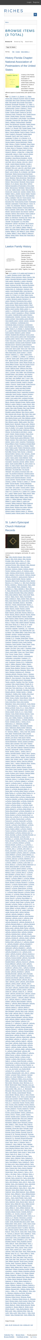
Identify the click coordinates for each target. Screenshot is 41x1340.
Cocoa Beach (14, 118)
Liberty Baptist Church (21, 396)
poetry (17, 442)
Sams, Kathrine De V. (11, 1186)
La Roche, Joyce (22, 850)
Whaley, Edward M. (11, 1275)
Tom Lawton (16, 487)
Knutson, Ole (26, 775)
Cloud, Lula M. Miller (11, 652)
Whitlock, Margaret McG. (12, 1289)
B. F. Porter (13, 295)
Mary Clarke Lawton (11, 410)
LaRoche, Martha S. (24, 1007)
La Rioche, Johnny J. (11, 779)
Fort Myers (24, 130)
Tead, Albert (19, 1257)
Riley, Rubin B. (28, 1124)
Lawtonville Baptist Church (13, 392)
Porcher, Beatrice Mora (15, 1106)
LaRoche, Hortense (22, 975)
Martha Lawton (30, 402)
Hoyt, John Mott (12, 747)
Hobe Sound (22, 150)
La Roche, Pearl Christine (12, 880)
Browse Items (20, 1335)
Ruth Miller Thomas (11, 452)
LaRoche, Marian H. (15, 999)
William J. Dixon (16, 233)
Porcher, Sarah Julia (25, 1110)
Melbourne (8, 180)
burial (30, 624)
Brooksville (15, 104)
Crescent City (16, 120)
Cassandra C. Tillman (22, 313)
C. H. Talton (29, 104)
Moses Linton (25, 424)
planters (7, 442)
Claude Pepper (14, 116)
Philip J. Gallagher (10, 198)
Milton (24, 180)
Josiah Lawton (9, 386)
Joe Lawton (29, 370)
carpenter (15, 628)
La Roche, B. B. (13, 785)
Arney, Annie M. (19, 575)
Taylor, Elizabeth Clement (24, 1241)
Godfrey (7, 346)
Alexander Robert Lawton (21, 283)
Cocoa (7, 118)
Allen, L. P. (23, 561)
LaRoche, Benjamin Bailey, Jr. (14, 924)
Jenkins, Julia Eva (10, 761)
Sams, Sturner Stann (22, 1202)
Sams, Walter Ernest (11, 1206)
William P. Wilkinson (27, 233)
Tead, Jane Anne (21, 1259)
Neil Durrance (14, 188)
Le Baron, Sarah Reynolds (18, 1061)
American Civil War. (15, 285)
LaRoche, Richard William (25, 1031)
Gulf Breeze (17, 146)
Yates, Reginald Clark (16, 1315)
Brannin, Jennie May (15, 612)
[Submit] (35, 14)
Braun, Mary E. (14, 620)
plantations (31, 440)
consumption (17, 658)
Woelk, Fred (8, 1303)
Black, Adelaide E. (22, 587)
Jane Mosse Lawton (11, 366)
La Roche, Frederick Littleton (18, 831)
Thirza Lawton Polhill (17, 475)
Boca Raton (28, 102)
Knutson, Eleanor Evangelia (13, 775)
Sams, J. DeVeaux (22, 1174)
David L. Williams (10, 122)
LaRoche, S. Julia (27, 1039)
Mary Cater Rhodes (28, 408)
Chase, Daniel (26, 644)
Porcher (22, 1102)
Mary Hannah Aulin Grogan (13, 414)
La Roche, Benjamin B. (25, 785)
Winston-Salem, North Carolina (18, 1301)
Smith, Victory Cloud (29, 1223)
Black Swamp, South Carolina (25, 307)
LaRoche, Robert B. (21, 1033)
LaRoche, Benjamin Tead (19, 926)
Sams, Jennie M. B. (17, 1178)
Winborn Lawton (10, 511)
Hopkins (29, 743)
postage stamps (22, 199)
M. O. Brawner (23, 172)
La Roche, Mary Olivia (19, 876)
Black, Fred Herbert (25, 597)
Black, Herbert (21, 599)
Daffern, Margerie (16, 664)
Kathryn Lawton (9, 388)
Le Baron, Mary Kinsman (18, 1059)
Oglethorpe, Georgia (29, 430)
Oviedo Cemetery (20, 434)
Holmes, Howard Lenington (25, 741)
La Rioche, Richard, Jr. (24, 779)
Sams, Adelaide (27, 1144)
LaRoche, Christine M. (11, 938)
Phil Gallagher (30, 196)
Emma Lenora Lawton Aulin (18, 337)
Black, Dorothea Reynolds (27, 591)
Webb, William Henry (17, 1267)
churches (23, 317)
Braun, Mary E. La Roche (27, 620)
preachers (23, 442)
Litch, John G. (25, 1073)
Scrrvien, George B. (20, 1214)
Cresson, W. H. (20, 662)
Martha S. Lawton (10, 404)
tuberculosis (28, 1265)
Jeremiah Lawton (20, 370)
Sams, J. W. (20, 1176)
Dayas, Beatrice (15, 668)
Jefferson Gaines (19, 156)
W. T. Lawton (9, 493)
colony (7, 323)
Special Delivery (16, 215)
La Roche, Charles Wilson (13, 803)
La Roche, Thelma (16, 904)
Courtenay (12, 662)
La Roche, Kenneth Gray (27, 860)
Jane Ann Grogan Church (26, 364)
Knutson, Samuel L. (22, 777)
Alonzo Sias (8, 98)
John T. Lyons (26, 378)
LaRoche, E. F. (18, 942)
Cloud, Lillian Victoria (28, 650)
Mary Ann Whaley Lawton (20, 406)
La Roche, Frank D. (20, 823)
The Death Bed (16, 469)
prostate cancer (15, 1116)
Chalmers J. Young (25, 108)
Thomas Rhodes (14, 483)
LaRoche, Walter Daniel (14, 1051)
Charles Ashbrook (20, 110)
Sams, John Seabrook (17, 1184)
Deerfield (28, 122)
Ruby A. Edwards (10, 209)
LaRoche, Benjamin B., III (26, 922)
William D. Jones (24, 231)
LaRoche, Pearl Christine (12, 1021)
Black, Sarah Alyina (23, 600)
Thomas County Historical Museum (15, 477)
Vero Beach (21, 223)
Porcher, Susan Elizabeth (12, 1112)
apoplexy (12, 575)
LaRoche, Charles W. (17, 936)
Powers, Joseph (20, 1114)
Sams (11, 1142)
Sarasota (8, 213)
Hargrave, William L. (18, 729)
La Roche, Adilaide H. (20, 781)
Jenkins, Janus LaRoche (28, 757)
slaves (7, 463)
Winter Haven (15, 235)
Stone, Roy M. (15, 1231)
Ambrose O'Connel (18, 98)
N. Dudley (12, 428)
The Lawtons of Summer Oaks (21, 471)
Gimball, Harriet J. (21, 692)
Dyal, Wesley (26, 678)
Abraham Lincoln (17, 275)
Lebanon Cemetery (27, 394)
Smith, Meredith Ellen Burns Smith (20, 1222)
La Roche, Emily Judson (25, 813)
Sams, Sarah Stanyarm (28, 1200)
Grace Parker (31, 144)
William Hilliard (14, 497)
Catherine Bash (9, 108)
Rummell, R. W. (9, 1134)
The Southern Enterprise (16, 473)
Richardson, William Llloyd (13, 1122)
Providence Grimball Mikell (27, 444)
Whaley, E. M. (20, 1273)
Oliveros (7, 432)
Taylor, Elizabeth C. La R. (20, 1239)
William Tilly (23, 505)
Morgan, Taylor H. (20, 1095)
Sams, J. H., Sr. (11, 1176)
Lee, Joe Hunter (13, 1069)
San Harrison (24, 211)
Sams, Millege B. (16, 1194)
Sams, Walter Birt (16, 1204)
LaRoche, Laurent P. (28, 995)
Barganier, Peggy (25, 581)
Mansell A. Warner (22, 176)
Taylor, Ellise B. (9, 1243)
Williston (7, 235)
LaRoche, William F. (22, 1053)
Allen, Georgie (15, 561)
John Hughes (28, 374)
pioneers (12, 440)
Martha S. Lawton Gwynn (23, 404)
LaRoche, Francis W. (22, 962)
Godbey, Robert (10, 696)
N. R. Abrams (15, 184)
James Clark (15, 358)
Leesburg (16, 170)
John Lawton (9, 376)
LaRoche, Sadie (10, 1041)
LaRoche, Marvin (22, 1009)
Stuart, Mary (23, 1231)
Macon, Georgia (10, 402)
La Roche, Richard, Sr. (19, 886)
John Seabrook (27, 376)
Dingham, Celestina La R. (16, 672)
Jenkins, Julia (9, 759)
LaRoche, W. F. (9, 1049)
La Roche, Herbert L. (21, 841)
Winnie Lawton (20, 513)
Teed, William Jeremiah (12, 1261)
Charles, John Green (18, 640)
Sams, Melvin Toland (18, 1190)
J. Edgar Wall (29, 152)
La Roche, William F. (21, 908)
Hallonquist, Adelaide (22, 724)
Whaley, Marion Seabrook (14, 1279)
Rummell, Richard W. (21, 1134)
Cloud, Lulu (21, 652)
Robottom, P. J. (9, 1126)
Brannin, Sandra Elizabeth (26, 618)
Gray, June (8, 718)
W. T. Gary (12, 227)
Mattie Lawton (23, 422)
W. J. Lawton (23, 491)
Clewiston (28, 116)
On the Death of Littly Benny (19, 432)
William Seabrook (17, 503)
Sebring (13, 213)
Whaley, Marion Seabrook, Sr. (22, 1281)
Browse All (8, 41)
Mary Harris (25, 414)
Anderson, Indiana (17, 569)
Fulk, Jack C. (11, 690)
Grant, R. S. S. (19, 712)
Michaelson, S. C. (15, 1087)
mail (29, 172)
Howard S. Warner (10, 152)
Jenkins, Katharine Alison (22, 763)
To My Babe (19, 485)
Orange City (8, 192)
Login (29, 2)
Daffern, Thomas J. (21, 666)
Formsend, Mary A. (10, 686)
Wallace (7, 1267)
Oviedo (12, 434)
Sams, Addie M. (17, 1144)
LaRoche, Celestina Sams (13, 934)
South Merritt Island (11, 1225)
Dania (30, 120)
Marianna (12, 178)
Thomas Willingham (25, 483)
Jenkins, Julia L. (10, 763)
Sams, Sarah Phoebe (17, 1198)
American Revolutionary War (13, 287)
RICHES (14, 11)
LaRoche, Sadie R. (20, 1041)
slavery (32, 462)
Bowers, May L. (14, 606)
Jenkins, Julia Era (29, 759)
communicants (28, 656)
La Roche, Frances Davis (17, 819)
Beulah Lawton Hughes (21, 303)
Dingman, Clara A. (22, 674)
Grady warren (9, 146)
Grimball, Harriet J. (15, 722)
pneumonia (16, 1102)
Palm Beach (8, 1100)
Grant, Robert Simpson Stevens (20, 714)
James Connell (24, 358)
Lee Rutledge (9, 170)
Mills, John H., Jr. (19, 1089)
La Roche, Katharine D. (24, 858)
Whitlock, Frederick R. (28, 1287)
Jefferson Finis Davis (26, 368)
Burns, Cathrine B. (10, 626)
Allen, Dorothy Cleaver (15, 557)
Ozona (23, 194)
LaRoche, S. (17, 1039)
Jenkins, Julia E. (18, 759)
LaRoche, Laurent (30, 993)
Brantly (7, 620)
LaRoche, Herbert (10, 975)
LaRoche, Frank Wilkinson (19, 966)
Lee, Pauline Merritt (24, 1069)
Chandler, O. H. (9, 638)
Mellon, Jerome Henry (11, 1081)
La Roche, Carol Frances (22, 795)
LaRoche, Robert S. (20, 1035)
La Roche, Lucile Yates (23, 862)
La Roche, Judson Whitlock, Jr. (25, 854)
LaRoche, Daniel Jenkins (18, 940)
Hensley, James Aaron (11, 735)
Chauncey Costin (10, 114)
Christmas (19, 114)
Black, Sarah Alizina (11, 600)
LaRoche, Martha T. (11, 1009)
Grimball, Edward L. (15, 720)
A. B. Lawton (12, 273)
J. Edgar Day (20, 152)
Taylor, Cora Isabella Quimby (21, 1237)
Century (17, 108)
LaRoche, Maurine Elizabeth (13, 1017)
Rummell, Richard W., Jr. (21, 1136)
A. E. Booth (12, 96)
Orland (21, 1098)
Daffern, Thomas (10, 666)
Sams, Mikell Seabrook (18, 1192)
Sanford (31, 211)
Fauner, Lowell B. (10, 682)
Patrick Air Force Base (27, 1100)
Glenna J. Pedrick (14, 144)
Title (13, 52)
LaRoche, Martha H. (11, 1007)
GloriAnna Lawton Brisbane (24, 344)
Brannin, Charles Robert (18, 610)
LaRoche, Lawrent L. (11, 997)
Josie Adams (18, 386)
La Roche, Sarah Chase (17, 902)
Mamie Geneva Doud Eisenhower (22, 174)
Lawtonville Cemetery (28, 392)
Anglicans (26, 289)
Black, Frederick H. (10, 599)
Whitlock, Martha (25, 1289)
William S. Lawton (10, 501)
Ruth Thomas (21, 452)
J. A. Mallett (21, 356)
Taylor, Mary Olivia (16, 1251)
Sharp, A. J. (31, 1216)
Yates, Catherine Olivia (19, 1311)
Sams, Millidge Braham (28, 1194)
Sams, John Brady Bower (12, 1180)
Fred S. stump (24, 136)
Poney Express (27, 198)
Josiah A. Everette (27, 382)
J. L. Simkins (29, 356)
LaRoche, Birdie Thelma (21, 928)
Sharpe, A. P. (9, 1218)
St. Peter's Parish (15, 465)
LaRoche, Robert (10, 1033)
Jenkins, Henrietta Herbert (13, 753)
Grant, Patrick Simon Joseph (15, 710)
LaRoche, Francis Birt (28, 958)
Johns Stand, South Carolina (13, 769)
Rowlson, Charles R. (26, 1130)
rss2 (31, 1325)
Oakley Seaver (16, 190)
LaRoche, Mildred (14, 1019)
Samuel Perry (9, 456)
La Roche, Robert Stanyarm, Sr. (23, 894)
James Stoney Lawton (25, 360)
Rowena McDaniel (28, 207)
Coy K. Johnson (13, 327)
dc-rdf (10, 1325)
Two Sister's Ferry (15, 489)
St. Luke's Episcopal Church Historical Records (17, 526)
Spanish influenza (22, 1225)
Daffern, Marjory (26, 664)
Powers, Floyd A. (10, 1114)
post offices (13, 199)
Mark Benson (31, 178)
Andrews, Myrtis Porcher (17, 573)
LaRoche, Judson (21, 989)
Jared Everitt (21, 366)
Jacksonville (8, 154)
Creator (18, 52)
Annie (7, 575)
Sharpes (16, 1218)
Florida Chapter (26, 128)
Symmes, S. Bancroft (13, 1233)
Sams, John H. (23, 1182)
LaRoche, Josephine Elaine (21, 987)
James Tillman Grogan (11, 362)
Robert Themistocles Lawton (26, 448)
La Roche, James (16, 847)
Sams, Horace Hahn (22, 1170)
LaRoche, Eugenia (15, 954)
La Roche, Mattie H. (17, 878)
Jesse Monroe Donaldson (19, 158)
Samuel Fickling (10, 454)
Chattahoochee (9, 317)
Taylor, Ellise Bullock (21, 1243)
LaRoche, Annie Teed (15, 920)
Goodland (23, 144)
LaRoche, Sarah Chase (20, 1043)
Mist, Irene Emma (28, 1091)
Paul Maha (11, 196)
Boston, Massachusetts (19, 604)
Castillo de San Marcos (28, 106)
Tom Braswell (15, 221)
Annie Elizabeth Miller (16, 291)
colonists (32, 321)
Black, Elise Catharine (26, 593)
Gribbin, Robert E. (17, 718)
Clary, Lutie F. (21, 648)
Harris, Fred (23, 731)
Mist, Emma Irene (17, 1091)
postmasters (14, 203)
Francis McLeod (29, 338)
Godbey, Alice (17, 694)
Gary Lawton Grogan (29, 340)
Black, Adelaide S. (19, 589)
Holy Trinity (23, 743)
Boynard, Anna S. (24, 606)
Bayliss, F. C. (18, 583)
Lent (28, 1071)
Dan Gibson (24, 120)
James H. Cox (9, 156)
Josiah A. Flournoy (10, 384)
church (15, 646)
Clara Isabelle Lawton (11, 321)
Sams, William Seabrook (23, 1208)
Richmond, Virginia (26, 1122)
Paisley (28, 194)
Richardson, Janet (25, 1120)
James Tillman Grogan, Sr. (27, 362)
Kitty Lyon (14, 168)
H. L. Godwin (25, 146)
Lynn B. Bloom (14, 172)
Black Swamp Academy (22, 305)
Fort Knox (20, 686)
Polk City (19, 198)
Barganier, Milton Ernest (12, 581)
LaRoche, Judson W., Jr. (19, 991)
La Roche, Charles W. (27, 801)
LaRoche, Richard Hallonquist (23, 1027)
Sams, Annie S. (22, 1152)
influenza (8, 749)
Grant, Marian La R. (25, 706)
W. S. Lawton (31, 491)
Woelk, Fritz (30, 1303)
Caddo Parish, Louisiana (27, 311)
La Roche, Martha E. (21, 870)
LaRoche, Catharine (17, 930)
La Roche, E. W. (27, 807)
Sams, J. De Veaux (11, 1174)
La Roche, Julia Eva (11, 858)
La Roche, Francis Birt (19, 821)
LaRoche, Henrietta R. (17, 972)
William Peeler (27, 499)
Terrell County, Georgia (26, 1261)
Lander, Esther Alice (28, 910)
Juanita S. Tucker (15, 166)
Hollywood (29, 150)
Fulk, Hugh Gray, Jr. (18, 688)
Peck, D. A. (8, 1102)
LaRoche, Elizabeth (13, 944)
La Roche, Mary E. (20, 872)
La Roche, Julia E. (29, 856)
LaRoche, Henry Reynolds (24, 973)
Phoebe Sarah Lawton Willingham (20, 438)
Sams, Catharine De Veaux (20, 1156)
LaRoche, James (14, 981)
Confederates (28, 325)
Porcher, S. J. (14, 1110)
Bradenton (8, 104)
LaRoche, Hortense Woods (13, 979)
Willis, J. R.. (14, 1291)
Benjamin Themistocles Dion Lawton (20, 301)
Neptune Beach (29, 188)
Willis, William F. (23, 1291)
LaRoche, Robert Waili (22, 1037)
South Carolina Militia (16, 463)
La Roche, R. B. (25, 880)
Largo (33, 168)
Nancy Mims (23, 184)
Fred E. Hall (15, 136)
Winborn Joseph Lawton (23, 509)
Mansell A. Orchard (11, 176)
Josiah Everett (21, 384)
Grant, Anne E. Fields (25, 700)
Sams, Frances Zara (11, 1168)
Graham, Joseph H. (13, 700)
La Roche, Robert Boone (19, 888)
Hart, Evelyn (31, 731)
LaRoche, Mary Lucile (21, 1011)
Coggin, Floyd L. (18, 654)
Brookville (22, 104)
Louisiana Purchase (27, 398)
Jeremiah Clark (9, 370)
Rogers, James (15, 1130)
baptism (28, 579)
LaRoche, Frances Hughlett (13, 958)
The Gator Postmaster (15, 219)
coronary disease (16, 660)
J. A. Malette (13, 356)
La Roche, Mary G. (20, 874)
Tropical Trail (20, 1265)
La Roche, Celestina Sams (27, 797)
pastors (11, 436)
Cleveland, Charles (15, 650)
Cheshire (17, 317)
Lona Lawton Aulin (15, 398)
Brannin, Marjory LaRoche (17, 614)
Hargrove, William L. (13, 731)
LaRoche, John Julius (22, 985)
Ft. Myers (15, 138)
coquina (7, 660)
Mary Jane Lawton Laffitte (17, 416)
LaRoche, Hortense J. (25, 977)
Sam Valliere (28, 209)
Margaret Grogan (20, 402)
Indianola (20, 747)
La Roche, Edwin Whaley (24, 809)
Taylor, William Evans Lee (20, 1255)
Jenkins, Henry (25, 753)
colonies (26, 321)
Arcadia (15, 293)
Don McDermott (14, 124)
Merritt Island (13, 1085)
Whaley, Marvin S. (10, 1283)
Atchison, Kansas (30, 575)
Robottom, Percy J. (20, 1126)
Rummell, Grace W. (26, 1132)
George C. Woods (27, 140)
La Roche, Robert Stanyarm (15, 892)
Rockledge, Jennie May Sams (14, 1128)
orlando (28, 192)
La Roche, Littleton (10, 862)
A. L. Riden (28, 96)
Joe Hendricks (21, 160)
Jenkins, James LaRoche (12, 757)
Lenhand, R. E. (9, 1071)
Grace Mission (24, 698)
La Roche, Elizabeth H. (25, 811)
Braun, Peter (15, 622)
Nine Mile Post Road (16, 430)
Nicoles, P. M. (16, 1097)
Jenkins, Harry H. (26, 751)
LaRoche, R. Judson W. (22, 1023)
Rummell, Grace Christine (12, 1132)
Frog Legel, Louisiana (16, 340)
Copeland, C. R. (26, 658)
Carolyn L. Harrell (10, 313)
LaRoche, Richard (21, 1025)
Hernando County (28, 350)
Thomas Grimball (20, 479)
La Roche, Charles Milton (12, 801)
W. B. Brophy (29, 223)
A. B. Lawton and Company (25, 273)
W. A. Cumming (14, 491)
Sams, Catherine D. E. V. (12, 1160)
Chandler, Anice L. (25, 636)
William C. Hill (15, 231)
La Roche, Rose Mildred (22, 898)
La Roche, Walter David (25, 906)
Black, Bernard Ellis (13, 591)
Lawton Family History (18, 246)
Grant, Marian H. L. (12, 706)
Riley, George (19, 1124)
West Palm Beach (15, 229)
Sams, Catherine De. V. (27, 1160)
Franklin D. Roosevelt (15, 134)
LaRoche (8, 914)
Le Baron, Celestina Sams (22, 1055)
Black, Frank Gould (24, 595)
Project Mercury (23, 203)
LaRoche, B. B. (26, 920)
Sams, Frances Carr (29, 1166)
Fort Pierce (27, 686)
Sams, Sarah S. (16, 1200)
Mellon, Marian (23, 1081)
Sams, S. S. (8, 1196)
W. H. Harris (16, 225)
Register (36, 2)
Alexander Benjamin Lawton (18, 279)
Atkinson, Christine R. (11, 577)
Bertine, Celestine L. (11, 585)
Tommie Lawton (25, 487)
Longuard (13, 1075)
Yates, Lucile (13, 1313)
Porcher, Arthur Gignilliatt (16, 1104)
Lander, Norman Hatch (12, 912)
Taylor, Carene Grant (23, 1235)
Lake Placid (27, 168)
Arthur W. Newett (30, 98)
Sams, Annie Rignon (11, 1152)
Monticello (22, 182)
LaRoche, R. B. (25, 1021)
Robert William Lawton (11, 450)
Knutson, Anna (14, 773)
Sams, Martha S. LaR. (24, 1186)
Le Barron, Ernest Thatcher (23, 1065)
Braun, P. (8, 622)
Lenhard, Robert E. (20, 1071)
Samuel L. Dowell (30, 454)
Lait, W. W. (18, 910)
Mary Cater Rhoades (16, 408)
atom (6, 1325)
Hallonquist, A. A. (10, 724)
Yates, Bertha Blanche (22, 1309)
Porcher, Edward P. (11, 1108)
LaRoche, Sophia (16, 1047)
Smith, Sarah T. (18, 1223)
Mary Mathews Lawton (28, 418)
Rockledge (8, 207)
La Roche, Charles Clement (26, 799)
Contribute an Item (22, 1337)
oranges (23, 192)
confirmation (8, 658)
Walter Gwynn (27, 493)
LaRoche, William (10, 1053)
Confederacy (13, 323)
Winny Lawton (30, 513)
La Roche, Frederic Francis (22, 827)
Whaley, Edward (29, 1273)
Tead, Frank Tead (10, 1259)
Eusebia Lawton (10, 338)
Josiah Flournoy (30, 384)
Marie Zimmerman (21, 178)
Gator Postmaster (16, 140)
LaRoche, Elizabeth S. (19, 948)
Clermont (22, 116)
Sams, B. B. (13, 1154)
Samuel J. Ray (19, 454)
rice (15, 446)
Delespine (23, 670)
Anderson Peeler (27, 287)
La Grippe (31, 777)
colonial (21, 321)
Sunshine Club (23, 217)
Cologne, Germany (17, 656)
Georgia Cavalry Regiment (23, 342)
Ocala (23, 190)
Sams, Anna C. (25, 1146)
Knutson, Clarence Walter (26, 773)
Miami (14, 180)
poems (13, 442)
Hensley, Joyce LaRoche (26, 735)
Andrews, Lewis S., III (17, 571)
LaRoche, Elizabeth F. (25, 944)
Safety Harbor (20, 209)
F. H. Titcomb (14, 128)
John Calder (19, 372)
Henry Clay (24, 348)
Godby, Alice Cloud (20, 696)
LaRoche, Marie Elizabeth (18, 1001)
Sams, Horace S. (19, 1172)
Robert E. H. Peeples (23, 446)
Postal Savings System (21, 201)
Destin (7, 124)
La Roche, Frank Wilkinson (19, 825)
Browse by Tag (18, 41)
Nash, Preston (30, 1095)
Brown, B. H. (24, 624)
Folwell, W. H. (29, 684)
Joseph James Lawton (22, 380)
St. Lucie (31, 1225)
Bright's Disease (24, 622)
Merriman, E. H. (28, 1083)
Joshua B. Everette (15, 382)
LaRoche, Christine (29, 936)
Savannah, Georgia (18, 462)
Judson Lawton (27, 386)
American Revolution (28, 285)
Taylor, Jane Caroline (18, 1245)
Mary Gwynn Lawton (28, 412)
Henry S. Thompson (17, 148)
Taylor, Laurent (19, 1247)
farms (22, 338)
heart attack (8, 733)
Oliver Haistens (29, 190)
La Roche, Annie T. (16, 783)
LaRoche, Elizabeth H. (11, 946)
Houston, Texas (9, 745)
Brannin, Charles (14, 608)
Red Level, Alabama (27, 1118)
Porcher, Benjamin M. (29, 1106)
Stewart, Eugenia (13, 1229)
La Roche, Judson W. (22, 852)
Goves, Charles (14, 698)
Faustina (18, 682)
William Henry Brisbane (17, 495)
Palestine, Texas (28, 1098)
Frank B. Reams (25, 132)
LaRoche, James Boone (27, 981)
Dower (12, 329)
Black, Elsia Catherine (11, 595)
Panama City (17, 1100)
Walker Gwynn (18, 493)
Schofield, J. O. (9, 1214)
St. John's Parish (28, 463)
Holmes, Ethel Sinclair (23, 739)
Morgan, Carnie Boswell (19, 1093)
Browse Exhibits (9, 1337)
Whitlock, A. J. (21, 1283)
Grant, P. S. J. (20, 708)
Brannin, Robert (13, 618)
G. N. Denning (23, 138)
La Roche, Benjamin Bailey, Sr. (21, 789)
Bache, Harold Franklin (13, 579)
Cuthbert (21, 327)
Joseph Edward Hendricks (17, 164)
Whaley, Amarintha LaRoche (26, 1271)
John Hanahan (19, 374)
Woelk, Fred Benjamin (19, 1303)
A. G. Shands (20, 96)
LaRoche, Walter (20, 1049)
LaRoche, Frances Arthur (26, 956)
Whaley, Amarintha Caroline (21, 1269)
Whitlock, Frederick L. (28, 1285)
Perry (23, 196)
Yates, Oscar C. (22, 1313)
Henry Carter (16, 348)
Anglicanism (19, 289)
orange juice (16, 192)
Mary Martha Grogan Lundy (13, 418)
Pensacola (18, 196)
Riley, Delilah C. (10, 1124)
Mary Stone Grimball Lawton (26, 420)
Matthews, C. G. (22, 1077)
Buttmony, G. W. (21, 626)
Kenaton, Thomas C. (29, 769)
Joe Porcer (29, 160)
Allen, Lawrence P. (21, 563)
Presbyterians (30, 442)
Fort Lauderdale (15, 130)
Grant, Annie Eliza (10, 702)
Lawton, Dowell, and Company (22, 390)
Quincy (31, 203)
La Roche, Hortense (18, 843)
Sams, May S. (23, 1188)
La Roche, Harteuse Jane (22, 833)
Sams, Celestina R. (24, 1162)
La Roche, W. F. (27, 904)
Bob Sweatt (12, 102)
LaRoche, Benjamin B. (11, 922)
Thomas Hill (29, 479)
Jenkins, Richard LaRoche (24, 767)
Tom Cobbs (8, 487)
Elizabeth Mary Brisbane (18, 335)
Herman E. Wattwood (11, 150)
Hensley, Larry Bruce (11, 737)
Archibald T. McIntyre (25, 293)
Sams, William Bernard (24, 1206)
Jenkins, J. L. (15, 755)
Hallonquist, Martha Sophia (17, 727)
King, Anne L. (9, 771)
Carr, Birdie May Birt (25, 630)
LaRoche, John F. (26, 983)
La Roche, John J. (10, 849)
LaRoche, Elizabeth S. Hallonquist (25, 950)
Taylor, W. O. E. (15, 1253)
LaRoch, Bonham (24, 912)
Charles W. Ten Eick (25, 112)
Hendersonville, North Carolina (22, 733)
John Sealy (8, 378)
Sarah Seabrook (20, 460)
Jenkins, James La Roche (27, 755)
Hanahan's (27, 346)
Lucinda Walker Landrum (26, 400)
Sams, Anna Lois (18, 1150)
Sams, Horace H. (10, 1170)
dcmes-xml (16, 1325)
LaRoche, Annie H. (17, 918)
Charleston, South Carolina (13, 644)
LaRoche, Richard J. (11, 1029)
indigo (22, 354)
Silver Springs (21, 213)
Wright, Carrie (29, 1307)
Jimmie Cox (13, 160)
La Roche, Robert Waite (23, 896)
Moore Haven (30, 182)
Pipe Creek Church (21, 440)
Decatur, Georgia (15, 670)
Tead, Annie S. (28, 1257)
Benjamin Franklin (25, 100)
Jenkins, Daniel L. (15, 751)
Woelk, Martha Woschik (23, 1305)
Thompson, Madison (21, 1263)
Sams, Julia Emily (30, 1184)
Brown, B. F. (16, 624)
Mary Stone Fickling (11, 420)
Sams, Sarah (17, 1196)
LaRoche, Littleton (23, 997)
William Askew (25, 229)
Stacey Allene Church (26, 465)
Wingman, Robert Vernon (12, 1297)
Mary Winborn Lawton (11, 422)
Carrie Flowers (16, 106)
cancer (29, 626)
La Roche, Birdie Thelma (20, 791)
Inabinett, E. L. (15, 354)
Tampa (30, 217)
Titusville (7, 221)
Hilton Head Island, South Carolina (15, 352)
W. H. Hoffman (25, 225)
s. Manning (29, 452)
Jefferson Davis (14, 368)
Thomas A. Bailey (29, 475)
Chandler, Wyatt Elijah (21, 638)
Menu (7, 22)
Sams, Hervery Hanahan (25, 1168)
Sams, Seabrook (10, 1202)
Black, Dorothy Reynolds (12, 593)
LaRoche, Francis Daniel (12, 960)
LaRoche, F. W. (14, 956)
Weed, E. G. (27, 1267)
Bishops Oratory (22, 585)
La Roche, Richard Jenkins (20, 884)
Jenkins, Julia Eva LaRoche (25, 761)
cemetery (14, 634)
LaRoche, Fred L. (18, 968)
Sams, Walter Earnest (27, 1204)
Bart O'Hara (16, 100)
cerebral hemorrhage (24, 634)
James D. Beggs (28, 154)
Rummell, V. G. (17, 1140)
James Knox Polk (14, 360)
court (6, 662)
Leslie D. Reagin (25, 170)
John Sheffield (17, 378)
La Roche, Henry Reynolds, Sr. (23, 839)
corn (6, 327)
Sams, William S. (10, 1208)
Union (7, 491)
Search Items (29, 41)
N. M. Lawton (19, 428)
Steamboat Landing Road (12, 467)
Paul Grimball (18, 436)
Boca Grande (20, 102)
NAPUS (30, 184)
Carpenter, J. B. (22, 628)
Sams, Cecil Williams (11, 1162)
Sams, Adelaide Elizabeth (12, 1146)
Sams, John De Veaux (27, 1180)
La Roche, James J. (28, 847)
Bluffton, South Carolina (12, 309)
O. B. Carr (8, 190)
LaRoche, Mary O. (18, 1013)
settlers (27, 462)
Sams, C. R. (21, 1154)
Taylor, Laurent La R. (16, 1249)
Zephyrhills (12, 237)
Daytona (23, 668)
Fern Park (25, 682)
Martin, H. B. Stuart (11, 1077)
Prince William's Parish (12, 444)
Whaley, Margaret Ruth (18, 1277)
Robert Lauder (13, 448)
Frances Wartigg (14, 132)
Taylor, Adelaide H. (25, 1233)
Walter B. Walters (21, 227)
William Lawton (24, 497)
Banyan (23, 579)
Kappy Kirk (24, 166)
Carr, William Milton (17, 632)
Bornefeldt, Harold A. (19, 602)
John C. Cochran (10, 372)
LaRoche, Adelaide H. (17, 914)
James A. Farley (18, 154)
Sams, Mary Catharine (11, 1188)
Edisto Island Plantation (20, 331)
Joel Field (8, 162)
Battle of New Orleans (22, 297)
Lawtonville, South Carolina (13, 394)
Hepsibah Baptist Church (15, 350)
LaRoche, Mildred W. (26, 1019)
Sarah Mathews (23, 458)
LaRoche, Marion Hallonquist (20, 1003)
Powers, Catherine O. (27, 1112)
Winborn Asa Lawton (21, 507)
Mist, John (8, 1093)
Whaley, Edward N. (22, 1275)
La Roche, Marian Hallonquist (24, 864)
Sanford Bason (18, 456)
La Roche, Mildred (29, 878)
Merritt (7, 1085)
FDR (20, 128)
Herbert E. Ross (27, 148)
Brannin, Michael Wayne (14, 616)
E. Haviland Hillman (29, 329)
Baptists (13, 297)
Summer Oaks (25, 467)
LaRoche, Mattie (14, 1015)
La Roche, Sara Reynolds (21, 900)
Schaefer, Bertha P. (26, 1212)
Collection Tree (9, 1335)
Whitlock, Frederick (15, 1285)
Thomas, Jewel (9, 1263)
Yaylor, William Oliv (29, 1315)
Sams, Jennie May (28, 1178)
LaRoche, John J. (10, 985)
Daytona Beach (20, 122)
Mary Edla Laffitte (23, 410)
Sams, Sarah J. (25, 1196)
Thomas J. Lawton (10, 481)
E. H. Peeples (18, 329)
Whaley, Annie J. (10, 1273)
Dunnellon (23, 124)
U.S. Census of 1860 (27, 489)
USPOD (15, 223)
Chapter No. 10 (9, 110)
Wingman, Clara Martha (22, 1295)
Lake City (20, 168)
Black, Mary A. (30, 599)
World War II (30, 235)
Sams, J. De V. (28, 1172)
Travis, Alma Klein (10, 1265)
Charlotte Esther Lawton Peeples (22, 315)
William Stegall (14, 505)
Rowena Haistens (17, 207)
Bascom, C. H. (9, 583)
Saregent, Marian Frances (13, 1212)
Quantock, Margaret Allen (12, 1118)
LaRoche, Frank (21, 964)
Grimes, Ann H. (26, 722)
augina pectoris (23, 577)
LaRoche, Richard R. (11, 1031)
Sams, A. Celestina (19, 1142)
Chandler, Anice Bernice (12, 636)
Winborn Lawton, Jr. (21, 511)
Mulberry (7, 184)
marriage (29, 1075)
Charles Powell (14, 112)
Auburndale (8, 100)
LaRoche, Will (26, 1051)
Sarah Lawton (14, 458)
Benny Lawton (9, 303)
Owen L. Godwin (15, 194)
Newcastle (8, 1097)
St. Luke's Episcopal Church (13, 1227)
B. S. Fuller (21, 295)
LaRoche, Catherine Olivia (13, 932)
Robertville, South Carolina (27, 450)
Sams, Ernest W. (18, 1166)
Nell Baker (21, 188)
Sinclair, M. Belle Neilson (12, 1220)
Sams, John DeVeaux (11, 1182)
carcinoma (8, 628)
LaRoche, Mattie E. (25, 1015)
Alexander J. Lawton (20, 281)
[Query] (20, 14)
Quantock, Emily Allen (26, 1116)
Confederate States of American (14, 325)
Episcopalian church (17, 680)
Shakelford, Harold (22, 1216)
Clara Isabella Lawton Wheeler (25, 319)
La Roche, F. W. (17, 817)
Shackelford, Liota (10, 1216)
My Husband (19, 426)
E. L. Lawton (9, 331)
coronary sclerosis (26, 660)
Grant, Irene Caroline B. (19, 704)
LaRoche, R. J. (9, 1023)
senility (29, 1214)
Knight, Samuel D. (19, 771)
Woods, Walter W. (19, 1307)
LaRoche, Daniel (24, 938)
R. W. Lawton (9, 446)
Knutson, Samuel (10, 777)
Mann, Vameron (21, 1075)
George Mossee (10, 342)
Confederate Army (23, 323)
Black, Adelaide (11, 587)
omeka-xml (26, 1325)
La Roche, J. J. (20, 845)
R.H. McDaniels (15, 205)
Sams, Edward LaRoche (22, 1164)
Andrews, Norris (29, 573)
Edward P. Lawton (20, 333)
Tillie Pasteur (27, 219)
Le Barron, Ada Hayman (21, 1063)
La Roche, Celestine (11, 799)
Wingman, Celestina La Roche (16, 1293)
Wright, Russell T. (10, 1309)
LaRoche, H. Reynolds (17, 970)
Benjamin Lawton (17, 299)
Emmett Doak (17, 126)
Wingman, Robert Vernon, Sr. (20, 1299)
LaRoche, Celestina (27, 932)
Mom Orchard (15, 182)
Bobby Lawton (24, 309)
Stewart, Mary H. (24, 1229)
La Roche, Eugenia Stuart (22, 815)
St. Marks (25, 1227)
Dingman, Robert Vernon (21, 676)
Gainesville (19, 690)
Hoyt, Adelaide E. (20, 745)
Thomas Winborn (10, 485)
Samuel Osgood (15, 211)
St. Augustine (26, 215)
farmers (17, 338)
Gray (30, 716)
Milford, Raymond (26, 1087)
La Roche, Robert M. (18, 890)
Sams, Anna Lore (29, 1150)
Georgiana (26, 690)
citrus (24, 114)
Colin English (22, 118)
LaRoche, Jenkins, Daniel (12, 983)
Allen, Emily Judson (16, 559)
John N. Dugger (18, 376)
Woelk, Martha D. (10, 1305)
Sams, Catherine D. (27, 1158)
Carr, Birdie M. (14, 630)
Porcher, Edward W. (23, 1108)
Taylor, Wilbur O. (25, 1253)
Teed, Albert (30, 1259)
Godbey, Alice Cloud (28, 694)
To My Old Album (29, 485)
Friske (7, 340)
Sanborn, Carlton (30, 1210)
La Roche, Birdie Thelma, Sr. (24, 793)
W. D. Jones (8, 225)
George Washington (21, 142)
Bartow (33, 581)
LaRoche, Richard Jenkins (25, 1029)
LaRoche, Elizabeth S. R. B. (13, 952)
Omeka (34, 1337)
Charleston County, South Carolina (22, 642)
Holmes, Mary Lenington (12, 743)
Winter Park (23, 235)
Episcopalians (31, 337)
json (21, 1325)
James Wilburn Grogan (12, 364)
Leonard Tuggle (9, 396)
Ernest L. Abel (26, 126)
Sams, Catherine (15, 1158)
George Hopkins (10, 142)
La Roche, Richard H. (21, 882)
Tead (14, 1257)
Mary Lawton (30, 416)
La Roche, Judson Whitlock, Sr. (14, 856)
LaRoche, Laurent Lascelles (13, 995)
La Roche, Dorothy (15, 807)
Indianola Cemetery (29, 747)
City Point (13, 648)
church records (22, 646)
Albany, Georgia (27, 277)
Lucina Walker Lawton (11, 400)
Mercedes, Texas (18, 1083)
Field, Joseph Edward (18, 684)
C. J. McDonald (14, 311)
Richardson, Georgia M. (12, 1120)
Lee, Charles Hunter (26, 1067)
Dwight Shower (30, 124)
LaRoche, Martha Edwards (23, 1005)
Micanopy (19, 180)
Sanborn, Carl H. (19, 1210)
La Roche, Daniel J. (16, 805)
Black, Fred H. (15, 597)
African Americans (16, 277)
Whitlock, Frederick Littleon (13, 1287)
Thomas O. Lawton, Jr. (23, 481)
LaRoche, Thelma (27, 1047)
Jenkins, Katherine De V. (19, 765)
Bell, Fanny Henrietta (29, 583)
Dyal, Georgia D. (17, 678)
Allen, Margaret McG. (13, 567)
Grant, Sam (25, 716)
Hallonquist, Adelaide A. (12, 725)
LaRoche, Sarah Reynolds (19, 1045)
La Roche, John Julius (23, 849)
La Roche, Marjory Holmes (18, 868)
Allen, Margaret (21, 565)
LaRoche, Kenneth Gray (17, 993)
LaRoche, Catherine (29, 930)
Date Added (24, 52)
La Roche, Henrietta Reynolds (24, 835)
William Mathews (17, 499)
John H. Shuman (16, 162)
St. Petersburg (14, 217)
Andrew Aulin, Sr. (10, 289)
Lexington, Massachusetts (13, 1073)
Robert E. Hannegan (27, 205)
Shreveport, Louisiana (25, 1218)
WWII (7, 237)
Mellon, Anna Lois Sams (25, 1079)
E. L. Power (8, 126)
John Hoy (25, 162)
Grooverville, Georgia (17, 346)
